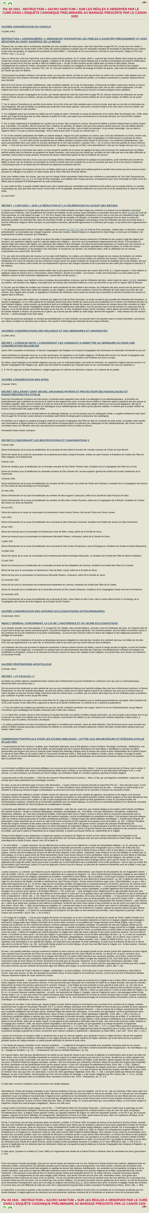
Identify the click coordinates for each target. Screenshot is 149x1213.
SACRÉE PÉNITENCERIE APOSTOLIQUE (26, 664)
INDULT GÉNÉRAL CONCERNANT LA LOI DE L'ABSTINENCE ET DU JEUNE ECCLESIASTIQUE (59, 623)
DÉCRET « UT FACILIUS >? (18, 676)
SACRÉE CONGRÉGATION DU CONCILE (26, 26)
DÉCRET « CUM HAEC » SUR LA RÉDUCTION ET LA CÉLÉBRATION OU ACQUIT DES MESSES (59, 205)
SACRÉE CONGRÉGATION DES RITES (25, 379)
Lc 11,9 (20, 53)
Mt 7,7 (13, 53)
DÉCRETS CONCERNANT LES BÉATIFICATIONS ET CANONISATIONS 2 (45, 440)
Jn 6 (143, 145)
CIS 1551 (79, 229)
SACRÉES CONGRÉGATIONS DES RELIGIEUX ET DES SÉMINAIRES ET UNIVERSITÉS (54, 330)
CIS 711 (25, 179)
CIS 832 (132, 280)
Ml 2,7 (79, 1183)
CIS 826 (131, 213)
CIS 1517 (70, 229)
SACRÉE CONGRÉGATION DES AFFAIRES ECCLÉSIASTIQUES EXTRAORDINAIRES (53, 611)
